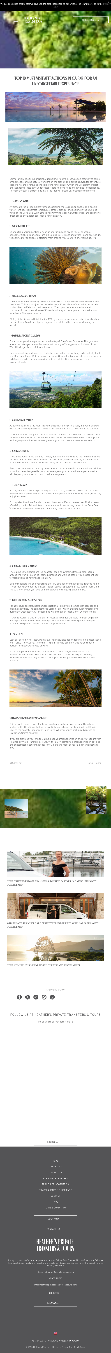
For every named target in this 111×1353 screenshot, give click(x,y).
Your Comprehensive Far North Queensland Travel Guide (44, 965)
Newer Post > (95, 762)
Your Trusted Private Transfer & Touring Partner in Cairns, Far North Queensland (52, 883)
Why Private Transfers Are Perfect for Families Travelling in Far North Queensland (53, 925)
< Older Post (15, 762)
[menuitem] (55, 1161)
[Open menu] (16, 19)
